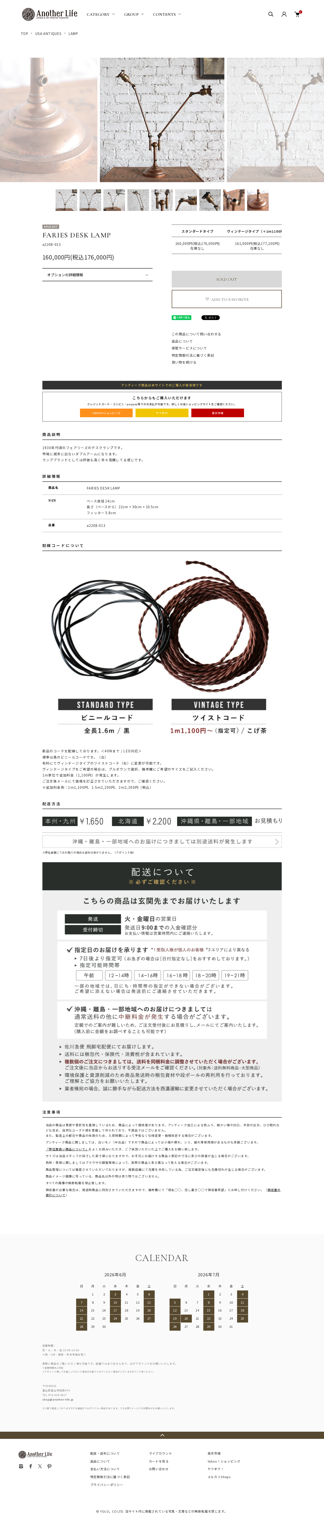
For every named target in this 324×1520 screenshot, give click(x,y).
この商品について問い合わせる (197, 334)
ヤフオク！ (216, 1469)
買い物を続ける (184, 362)
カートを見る (159, 1461)
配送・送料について (105, 1453)
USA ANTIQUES (48, 33)
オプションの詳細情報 (65, 274)
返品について (182, 341)
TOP (24, 33)
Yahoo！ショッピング (224, 1461)
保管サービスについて (189, 348)
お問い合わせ (159, 1469)
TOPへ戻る (162, 1435)
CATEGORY (98, 14)
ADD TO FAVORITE (227, 299)
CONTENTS (164, 14)
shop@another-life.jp (58, 1399)
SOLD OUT (226, 279)
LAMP (73, 33)
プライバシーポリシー (106, 1484)
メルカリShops (219, 1477)
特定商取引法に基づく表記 (193, 355)
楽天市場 (214, 1453)
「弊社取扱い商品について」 (67, 1149)
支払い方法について (105, 1469)
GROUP (131, 14)
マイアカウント (160, 1453)
